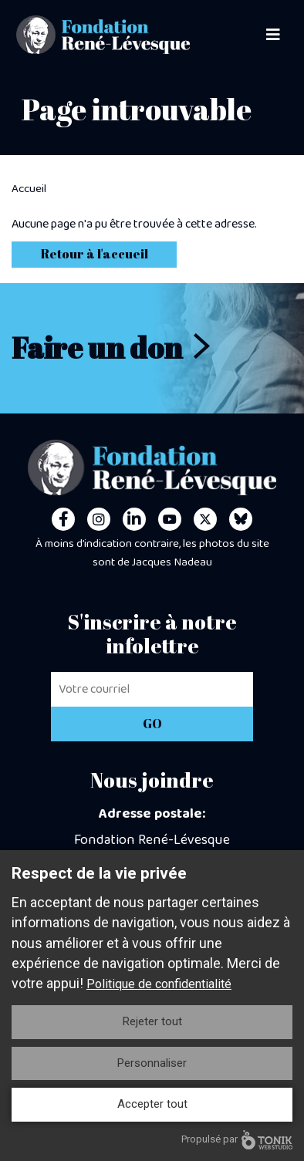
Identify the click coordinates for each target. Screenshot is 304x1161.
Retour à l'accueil (94, 253)
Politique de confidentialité (158, 984)
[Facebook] (63, 519)
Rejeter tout (152, 1021)
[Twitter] (205, 519)
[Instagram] (98, 519)
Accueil (29, 189)
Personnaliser (152, 1063)
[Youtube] (169, 519)
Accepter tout (152, 1104)
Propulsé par (236, 1139)
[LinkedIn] (134, 519)
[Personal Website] (240, 519)
